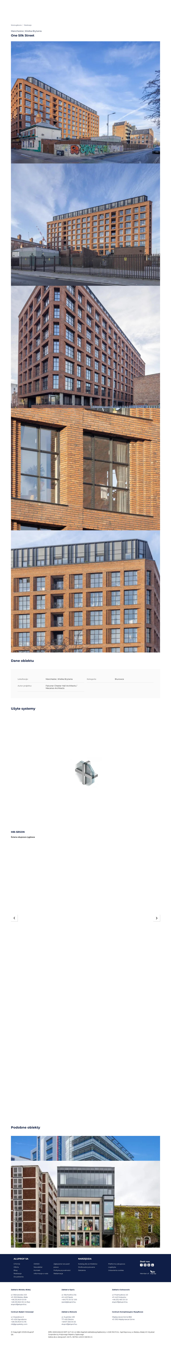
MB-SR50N (18, 832)
